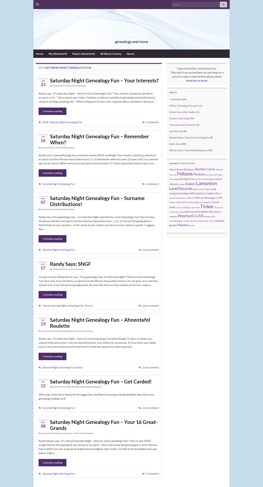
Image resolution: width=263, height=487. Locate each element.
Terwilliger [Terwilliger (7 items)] (186, 207)
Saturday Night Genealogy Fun (65, 122)
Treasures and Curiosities (182, 124)
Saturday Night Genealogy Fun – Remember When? (99, 139)
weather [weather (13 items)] (173, 216)
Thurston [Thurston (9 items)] (195, 207)
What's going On (94, 386)
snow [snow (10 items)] (178, 207)
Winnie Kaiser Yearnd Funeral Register (189, 137)
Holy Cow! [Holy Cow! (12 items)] (196, 179)
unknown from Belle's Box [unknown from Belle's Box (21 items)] (199, 211)
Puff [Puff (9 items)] (183, 202)
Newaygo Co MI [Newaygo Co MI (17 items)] (213, 197)
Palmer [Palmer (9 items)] (172, 202)
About (131, 53)
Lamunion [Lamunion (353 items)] (206, 183)
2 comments (152, 184)
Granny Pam (131, 36)
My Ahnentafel (58, 53)
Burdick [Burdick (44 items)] (200, 169)
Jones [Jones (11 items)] (182, 184)
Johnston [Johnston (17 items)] (174, 184)
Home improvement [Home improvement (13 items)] (212, 179)
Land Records (176, 131)
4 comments (152, 122)
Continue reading (52, 111)
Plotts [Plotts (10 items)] (178, 202)
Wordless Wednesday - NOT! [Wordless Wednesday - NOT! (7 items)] (202, 221)
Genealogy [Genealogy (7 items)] (173, 179)
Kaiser (79, 367)
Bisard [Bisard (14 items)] (180, 169)
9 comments (152, 473)
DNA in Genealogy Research (184, 105)
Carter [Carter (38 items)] (210, 169)
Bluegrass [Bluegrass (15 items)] (189, 169)
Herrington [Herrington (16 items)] (185, 179)
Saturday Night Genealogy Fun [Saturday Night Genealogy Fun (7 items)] (199, 202)
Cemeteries (175, 99)
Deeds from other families (182, 112)
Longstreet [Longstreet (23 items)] (175, 193)
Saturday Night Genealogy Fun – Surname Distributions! (97, 201)
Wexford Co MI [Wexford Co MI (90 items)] (190, 216)
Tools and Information (76, 85)
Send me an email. (197, 80)
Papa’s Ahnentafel (83, 53)
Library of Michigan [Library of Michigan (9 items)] (201, 189)
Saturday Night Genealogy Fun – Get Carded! (101, 381)
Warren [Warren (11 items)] (217, 212)
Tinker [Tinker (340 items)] (207, 206)
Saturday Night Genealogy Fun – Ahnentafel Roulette (100, 323)
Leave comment (150, 249)
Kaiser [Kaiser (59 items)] (190, 184)
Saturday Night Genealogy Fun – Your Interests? (104, 80)
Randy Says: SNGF (70, 264)
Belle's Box (174, 143)
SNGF (45, 122)
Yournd (88, 305)
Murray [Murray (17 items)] (199, 197)
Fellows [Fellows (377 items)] (185, 174)
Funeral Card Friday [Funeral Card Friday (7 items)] (213, 175)
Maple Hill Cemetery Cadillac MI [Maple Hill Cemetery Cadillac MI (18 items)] (200, 193)
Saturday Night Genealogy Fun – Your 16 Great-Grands (104, 425)
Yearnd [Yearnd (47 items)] (183, 225)
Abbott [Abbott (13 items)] (172, 169)
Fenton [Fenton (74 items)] (199, 174)
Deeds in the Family (179, 118)
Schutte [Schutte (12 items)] (215, 202)
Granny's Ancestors (75, 269)
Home (39, 53)
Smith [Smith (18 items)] (172, 207)
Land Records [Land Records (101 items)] (180, 188)
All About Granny (110, 53)
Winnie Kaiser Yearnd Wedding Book (188, 150)
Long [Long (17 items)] (213, 189)
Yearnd (46, 305)
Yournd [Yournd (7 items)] (191, 225)
